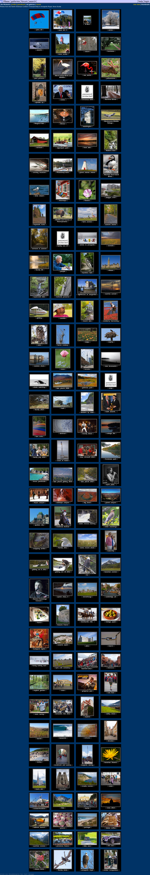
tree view (136, 4)
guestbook (21, 4)
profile (13, 4)
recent (38, 4)
